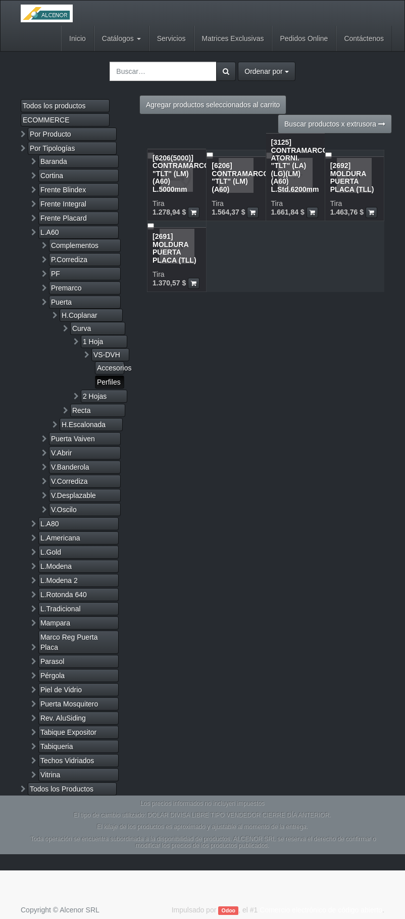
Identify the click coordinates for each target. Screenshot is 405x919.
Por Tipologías (52, 148)
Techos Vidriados (67, 761)
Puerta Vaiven (73, 439)
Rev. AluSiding (63, 718)
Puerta (61, 302)
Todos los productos (54, 106)
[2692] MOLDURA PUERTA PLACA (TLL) (352, 177)
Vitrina (50, 775)
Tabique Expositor (68, 732)
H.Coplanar (79, 315)
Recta (81, 410)
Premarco (66, 288)
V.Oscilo (64, 510)
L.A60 (49, 232)
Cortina (51, 176)
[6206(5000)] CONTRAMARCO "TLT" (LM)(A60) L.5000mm (181, 173)
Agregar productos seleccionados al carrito (213, 105)
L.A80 (49, 524)
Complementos (74, 245)
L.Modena (56, 566)
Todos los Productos (61, 789)
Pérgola (52, 676)
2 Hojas (95, 396)
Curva (81, 328)
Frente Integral (63, 204)
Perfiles (109, 382)
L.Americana (60, 538)
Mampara (55, 623)
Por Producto (50, 134)
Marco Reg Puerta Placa (69, 642)
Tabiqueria (56, 746)
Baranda (53, 161)
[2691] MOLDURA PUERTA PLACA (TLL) (174, 248)
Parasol (52, 661)
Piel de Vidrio (61, 690)
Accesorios (110, 368)
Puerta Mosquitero (69, 704)
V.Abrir (61, 453)
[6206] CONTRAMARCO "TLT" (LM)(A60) (240, 177)
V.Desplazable (73, 495)
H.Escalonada (84, 425)
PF (55, 274)
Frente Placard (63, 218)
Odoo (228, 910)
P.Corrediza (69, 260)
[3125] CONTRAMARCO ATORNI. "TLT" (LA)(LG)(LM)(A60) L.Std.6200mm (299, 165)
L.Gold (50, 552)
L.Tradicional (60, 609)
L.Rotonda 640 (63, 595)
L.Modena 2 (59, 580)
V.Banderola (70, 467)
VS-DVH (106, 355)
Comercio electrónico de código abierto (321, 910)
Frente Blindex (63, 190)
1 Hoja (93, 342)
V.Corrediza (69, 481)
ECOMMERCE (46, 120)
